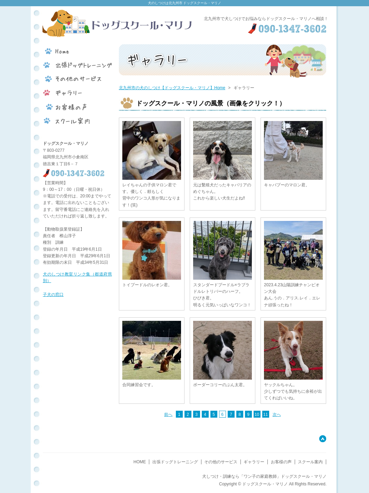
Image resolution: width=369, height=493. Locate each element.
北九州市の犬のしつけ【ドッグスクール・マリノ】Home (172, 87)
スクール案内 (310, 461)
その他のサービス (220, 461)
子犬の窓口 (53, 294)
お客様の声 (281, 461)
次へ (277, 414)
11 (265, 414)
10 (257, 414)
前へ (168, 414)
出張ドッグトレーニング (175, 461)
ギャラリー (254, 461)
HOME (139, 461)
